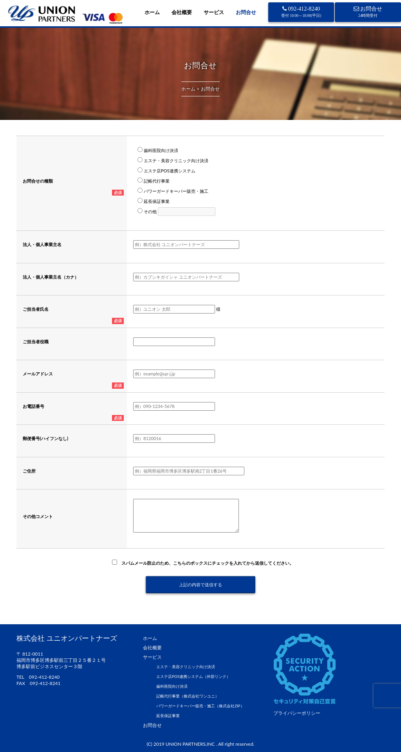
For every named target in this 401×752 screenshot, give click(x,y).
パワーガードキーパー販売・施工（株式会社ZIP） (200, 706)
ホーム (152, 12)
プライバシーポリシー (296, 713)
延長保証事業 (168, 716)
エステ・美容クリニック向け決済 (185, 667)
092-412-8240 (301, 11)
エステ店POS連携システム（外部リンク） (193, 676)
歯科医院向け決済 (172, 686)
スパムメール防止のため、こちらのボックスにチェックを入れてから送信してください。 (205, 562)
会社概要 (182, 12)
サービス (214, 12)
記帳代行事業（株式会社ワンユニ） (187, 696)
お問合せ (246, 12)
